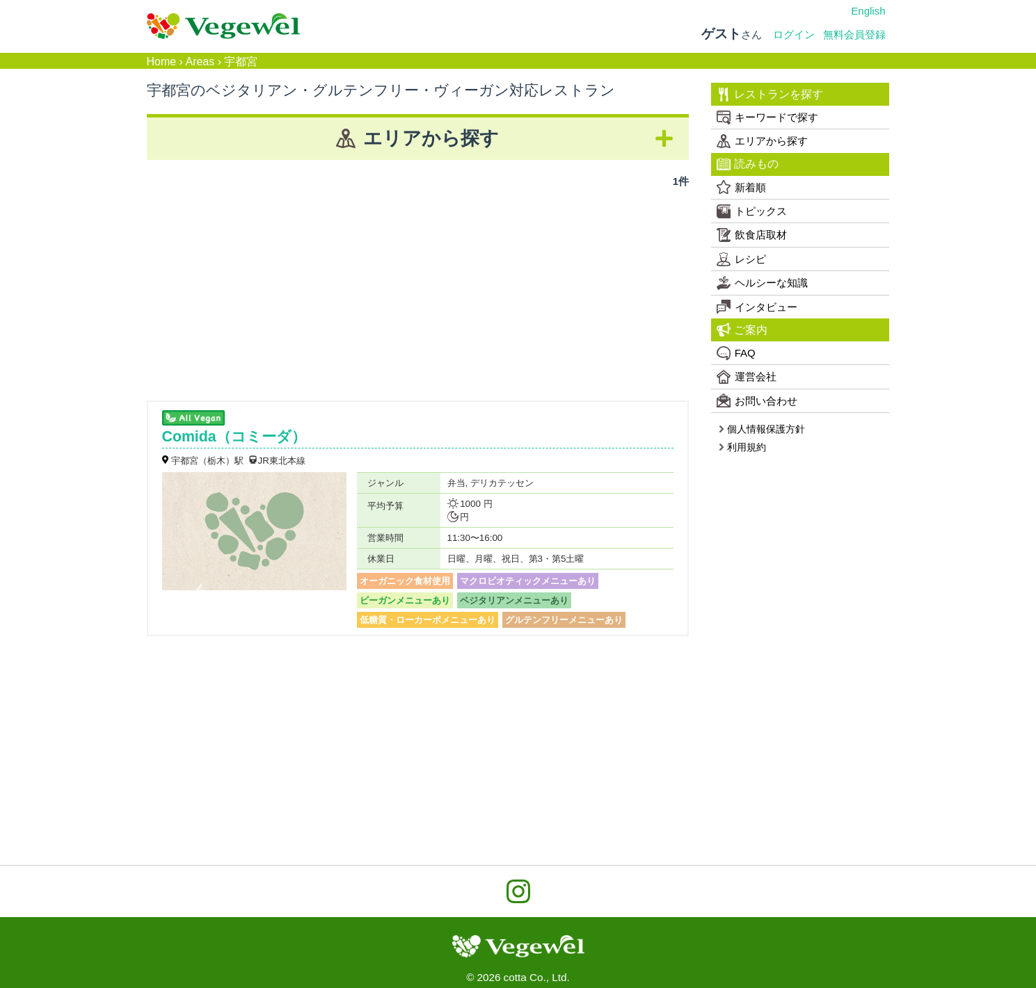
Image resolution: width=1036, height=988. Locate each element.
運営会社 (746, 377)
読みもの (748, 164)
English (868, 11)
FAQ (736, 353)
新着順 (741, 187)
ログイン (794, 34)
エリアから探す (762, 141)
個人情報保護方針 (761, 429)
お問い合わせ (757, 400)
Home (162, 61)
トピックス (752, 211)
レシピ (741, 259)
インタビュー (757, 307)
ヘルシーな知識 (762, 283)
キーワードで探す (767, 117)
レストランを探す (770, 95)
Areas (199, 61)
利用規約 (742, 447)
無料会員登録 (854, 34)
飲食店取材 (752, 235)
